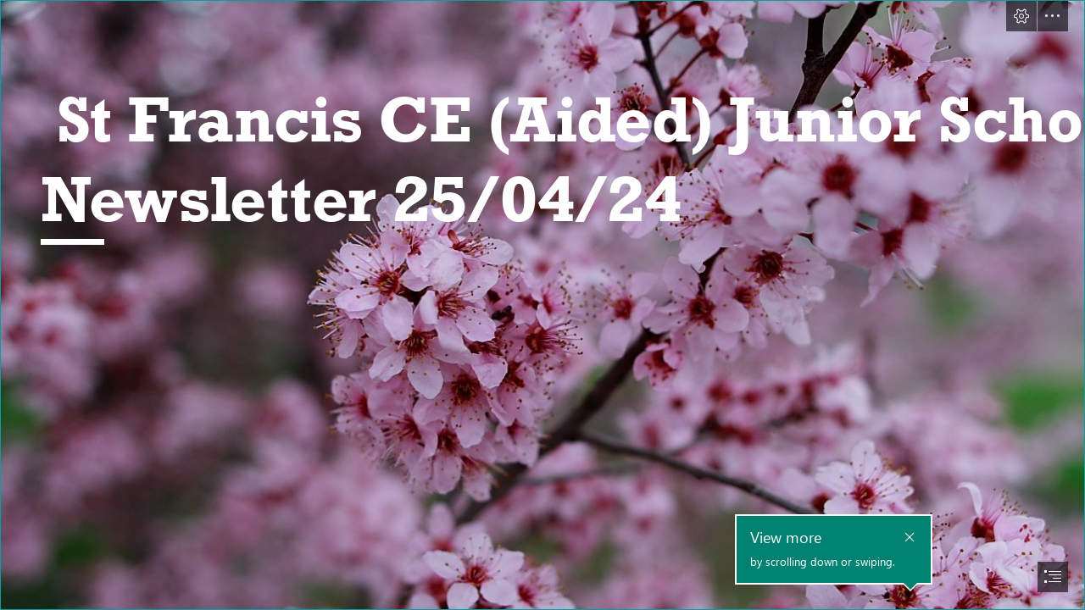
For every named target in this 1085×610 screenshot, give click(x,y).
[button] (1021, 16)
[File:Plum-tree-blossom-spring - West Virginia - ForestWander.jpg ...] (542, 305)
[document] (542, 305)
